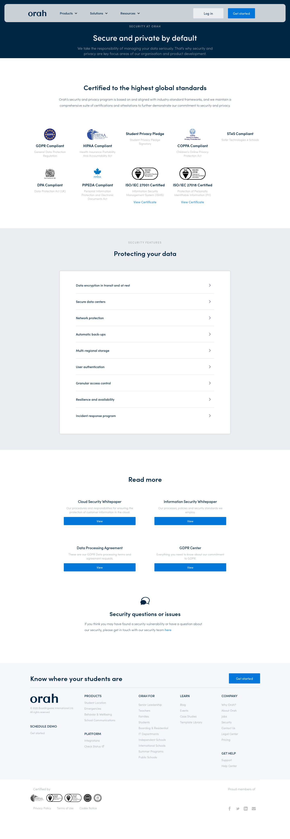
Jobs (224, 716)
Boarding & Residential (153, 728)
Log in (208, 13)
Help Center (229, 766)
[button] (69, 13)
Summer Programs (151, 751)
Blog (183, 705)
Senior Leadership (150, 705)
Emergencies (92, 708)
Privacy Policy (42, 808)
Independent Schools (152, 740)
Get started (241, 13)
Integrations (92, 740)
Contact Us (228, 728)
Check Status (94, 746)
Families (144, 716)
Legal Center (230, 734)
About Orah (229, 710)
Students (144, 722)
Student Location (95, 703)
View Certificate (145, 202)
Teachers (144, 710)
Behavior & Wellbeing (98, 714)
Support (227, 760)
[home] (37, 13)
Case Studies (188, 716)
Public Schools (148, 757)
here (168, 629)
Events (184, 710)
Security (227, 722)
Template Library (191, 722)
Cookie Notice (88, 808)
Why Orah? (229, 705)
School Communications (99, 720)
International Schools (152, 745)
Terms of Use (65, 808)
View (100, 521)
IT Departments (149, 734)
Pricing (226, 740)
